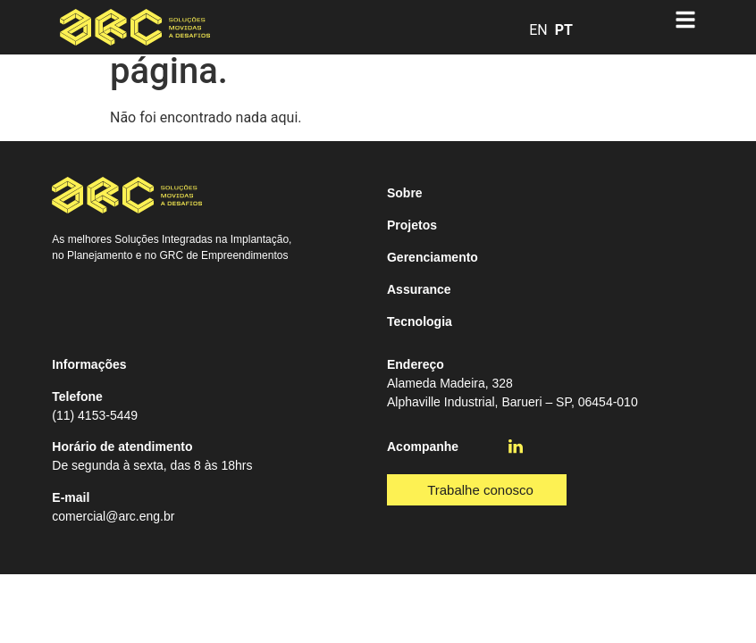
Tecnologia (419, 321)
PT (564, 29)
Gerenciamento (432, 257)
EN (538, 29)
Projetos (412, 225)
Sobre (405, 193)
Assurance (419, 289)
